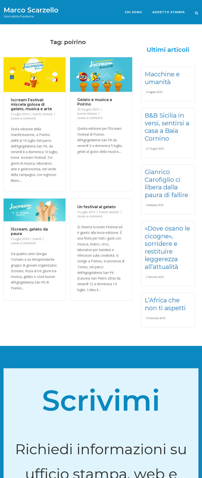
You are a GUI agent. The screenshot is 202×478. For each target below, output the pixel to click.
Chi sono (133, 12)
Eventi (37, 114)
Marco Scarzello (31, 10)
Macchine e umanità (162, 78)
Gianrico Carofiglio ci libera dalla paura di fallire (166, 183)
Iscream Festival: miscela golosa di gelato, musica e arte (31, 104)
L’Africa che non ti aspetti (165, 304)
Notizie (48, 114)
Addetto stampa (168, 12)
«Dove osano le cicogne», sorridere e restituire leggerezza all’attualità (167, 248)
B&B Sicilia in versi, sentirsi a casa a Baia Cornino (167, 127)
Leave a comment (23, 118)
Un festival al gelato (96, 207)
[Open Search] (196, 13)
